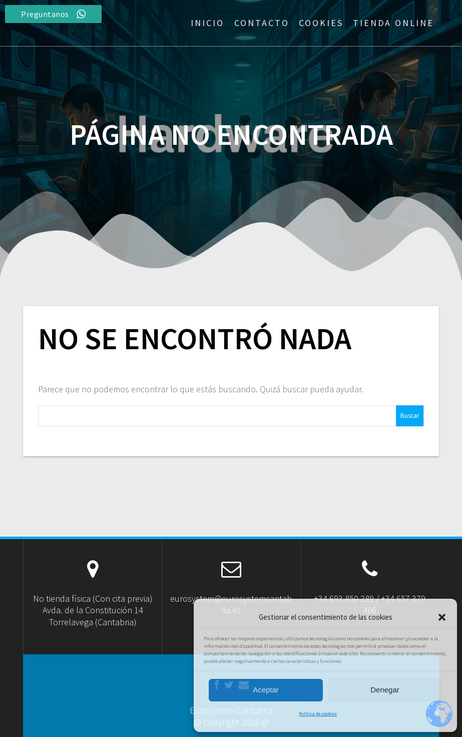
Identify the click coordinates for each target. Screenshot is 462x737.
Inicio (207, 23)
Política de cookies (318, 713)
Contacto (261, 23)
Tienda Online (393, 23)
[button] (442, 617)
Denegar (384, 689)
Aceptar (266, 689)
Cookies (321, 23)
